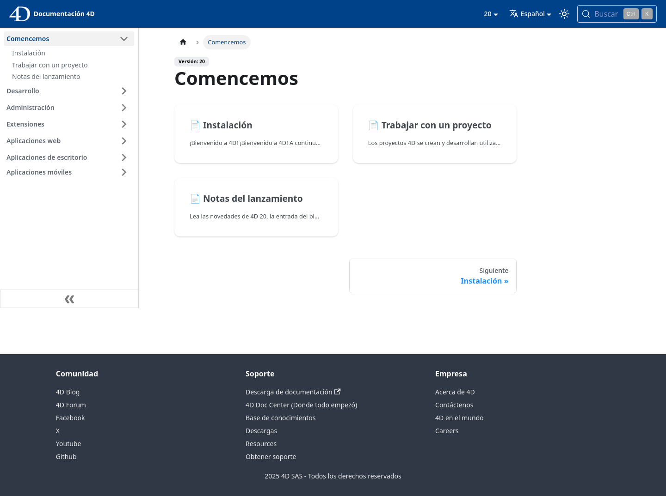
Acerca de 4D (455, 391)
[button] (69, 172)
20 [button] (487, 13)
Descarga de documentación (293, 391)
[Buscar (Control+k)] (617, 14)
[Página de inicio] (183, 42)
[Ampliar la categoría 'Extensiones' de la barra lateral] (124, 124)
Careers (446, 430)
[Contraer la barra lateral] (69, 299)
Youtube (68, 443)
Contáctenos (454, 404)
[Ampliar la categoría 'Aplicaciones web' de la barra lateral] (124, 140)
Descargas (261, 430)
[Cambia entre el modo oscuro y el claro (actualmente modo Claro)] (564, 13)
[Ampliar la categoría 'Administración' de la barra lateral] (124, 107)
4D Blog (68, 391)
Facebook (70, 417)
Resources (261, 443)
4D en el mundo (459, 417)
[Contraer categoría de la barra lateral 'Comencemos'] (124, 38)
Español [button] (527, 13)
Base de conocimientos (280, 417)
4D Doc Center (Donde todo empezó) (301, 404)
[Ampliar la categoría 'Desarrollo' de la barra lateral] (124, 91)
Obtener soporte (271, 456)
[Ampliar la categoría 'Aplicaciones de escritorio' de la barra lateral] (124, 157)
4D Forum (71, 404)
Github (66, 456)
